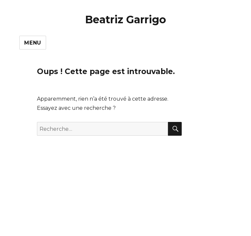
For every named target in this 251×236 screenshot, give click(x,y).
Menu (32, 43)
